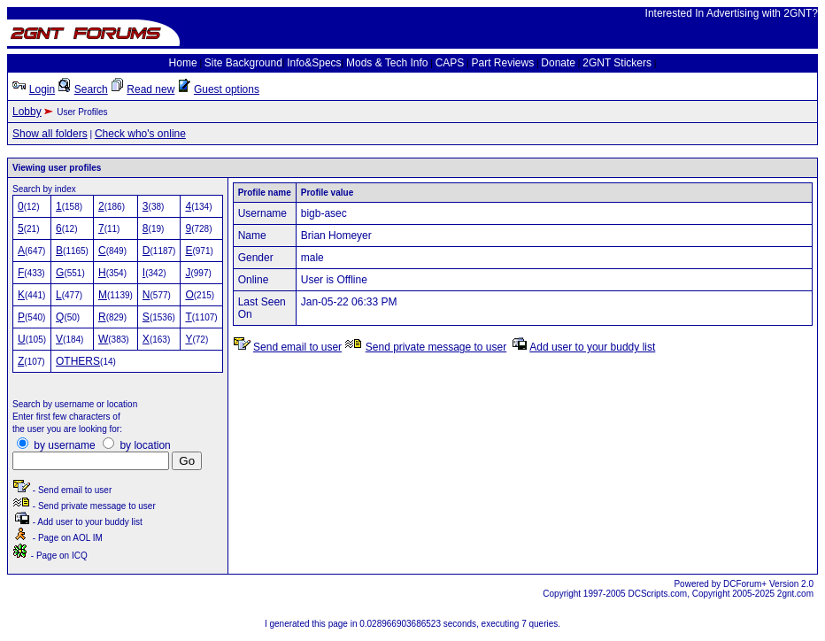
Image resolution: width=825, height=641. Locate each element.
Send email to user (297, 347)
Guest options (226, 89)
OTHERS (78, 361)
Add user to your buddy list (592, 347)
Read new (150, 89)
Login (42, 89)
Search (91, 89)
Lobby (27, 111)
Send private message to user (436, 347)
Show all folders (50, 133)
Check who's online (140, 133)
